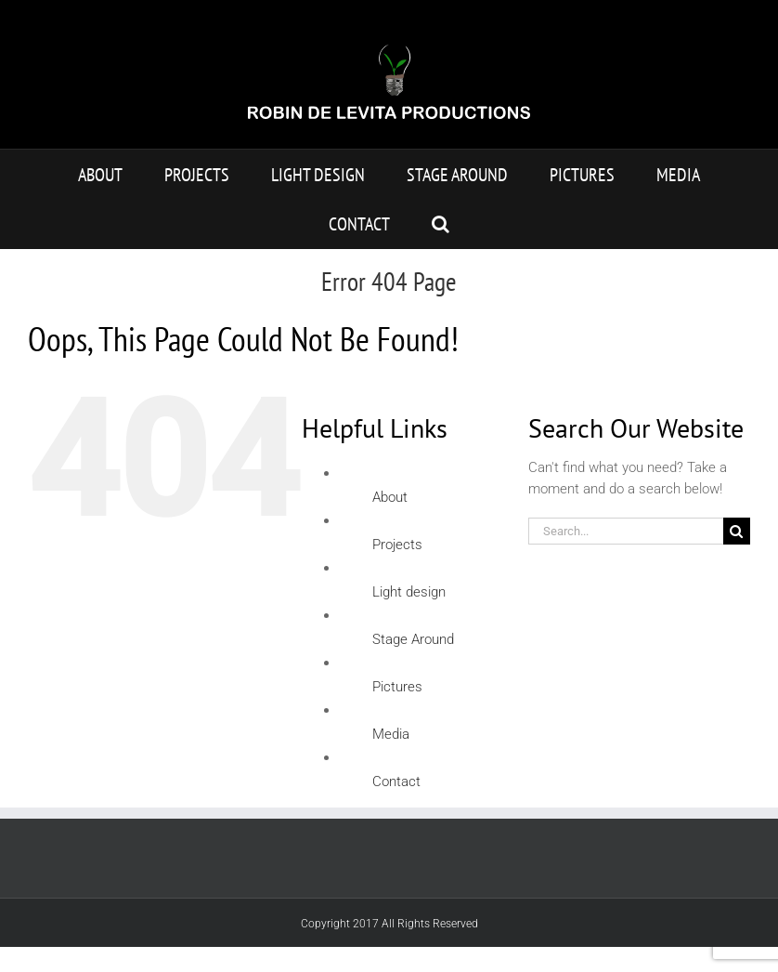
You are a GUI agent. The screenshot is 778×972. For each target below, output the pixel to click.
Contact (396, 781)
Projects (397, 544)
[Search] (736, 531)
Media (390, 734)
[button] (441, 223)
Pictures (397, 686)
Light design (409, 592)
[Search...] (625, 531)
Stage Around (413, 639)
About (390, 497)
